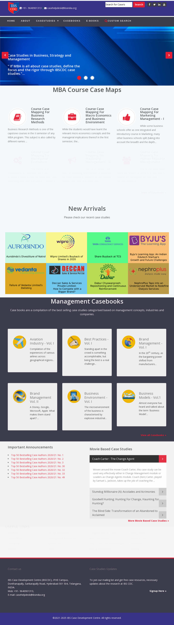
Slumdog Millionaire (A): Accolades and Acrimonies (123, 489)
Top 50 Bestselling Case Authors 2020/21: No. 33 (38, 472)
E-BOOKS (92, 21)
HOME (11, 21)
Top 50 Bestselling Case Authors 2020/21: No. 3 (37, 461)
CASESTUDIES (45, 21)
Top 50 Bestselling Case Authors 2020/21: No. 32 (38, 468)
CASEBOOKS (72, 21)
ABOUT (25, 21)
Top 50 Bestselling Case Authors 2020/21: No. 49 (38, 476)
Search (139, 4)
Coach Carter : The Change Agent (113, 456)
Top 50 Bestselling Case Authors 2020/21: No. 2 (37, 457)
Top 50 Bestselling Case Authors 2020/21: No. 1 (37, 453)
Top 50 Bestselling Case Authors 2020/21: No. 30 (38, 465)
